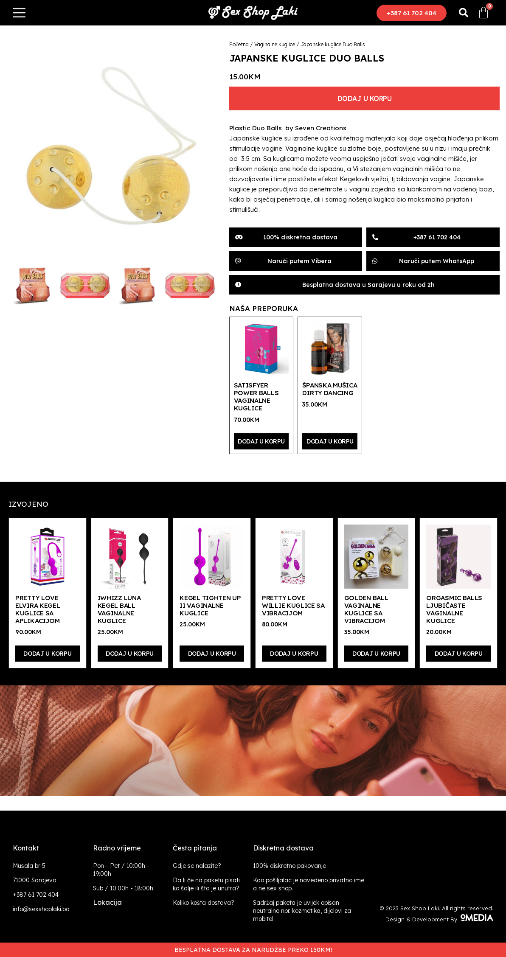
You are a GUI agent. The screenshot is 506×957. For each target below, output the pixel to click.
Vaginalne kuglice (274, 44)
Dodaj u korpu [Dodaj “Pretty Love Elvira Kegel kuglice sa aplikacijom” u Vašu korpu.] (47, 653)
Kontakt (26, 848)
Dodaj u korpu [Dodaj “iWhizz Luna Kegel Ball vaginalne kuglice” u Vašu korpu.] (130, 653)
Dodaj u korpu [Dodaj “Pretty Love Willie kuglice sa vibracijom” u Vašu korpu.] (294, 653)
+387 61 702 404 (36, 894)
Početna (239, 44)
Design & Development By (439, 919)
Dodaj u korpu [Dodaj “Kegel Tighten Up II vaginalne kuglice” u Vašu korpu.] (212, 653)
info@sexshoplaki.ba (41, 909)
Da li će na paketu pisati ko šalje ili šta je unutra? (206, 884)
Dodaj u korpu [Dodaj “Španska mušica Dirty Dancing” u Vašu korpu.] (330, 441)
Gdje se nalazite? (197, 866)
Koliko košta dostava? (203, 902)
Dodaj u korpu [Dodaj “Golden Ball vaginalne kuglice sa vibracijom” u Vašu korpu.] (376, 653)
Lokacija (107, 902)
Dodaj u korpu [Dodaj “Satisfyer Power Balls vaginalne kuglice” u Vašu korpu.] (261, 441)
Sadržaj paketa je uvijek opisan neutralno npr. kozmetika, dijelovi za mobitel (302, 911)
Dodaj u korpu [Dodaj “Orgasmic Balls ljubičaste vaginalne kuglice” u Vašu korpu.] (459, 653)
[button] (412, 13)
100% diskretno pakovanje (289, 866)
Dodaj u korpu (364, 98)
